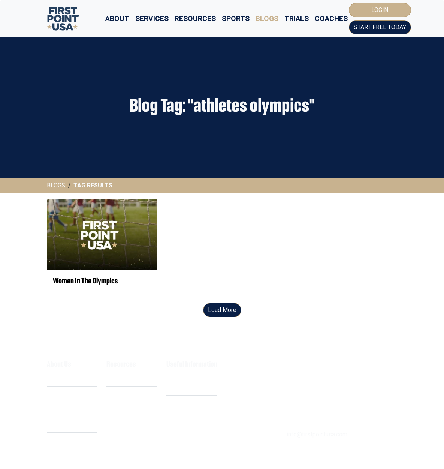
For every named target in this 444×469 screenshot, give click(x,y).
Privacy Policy (185, 402)
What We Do (63, 378)
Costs (55, 393)
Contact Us (180, 433)
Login (379, 9)
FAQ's (113, 409)
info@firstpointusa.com (317, 434)
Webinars (118, 393)
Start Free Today (380, 27)
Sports (236, 18)
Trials (296, 18)
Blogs (267, 18)
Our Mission (63, 409)
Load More (222, 309)
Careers (57, 424)
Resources (195, 18)
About (117, 18)
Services (152, 18)
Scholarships (123, 378)
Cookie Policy (184, 418)
